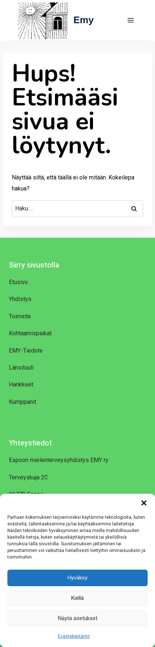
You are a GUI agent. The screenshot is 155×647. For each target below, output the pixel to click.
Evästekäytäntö (74, 636)
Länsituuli (21, 367)
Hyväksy (77, 577)
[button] (144, 503)
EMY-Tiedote (26, 350)
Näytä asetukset (77, 618)
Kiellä (77, 598)
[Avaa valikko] (130, 20)
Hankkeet (21, 384)
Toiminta (20, 316)
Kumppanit (22, 401)
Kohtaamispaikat (30, 333)
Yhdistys (20, 298)
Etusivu (18, 282)
